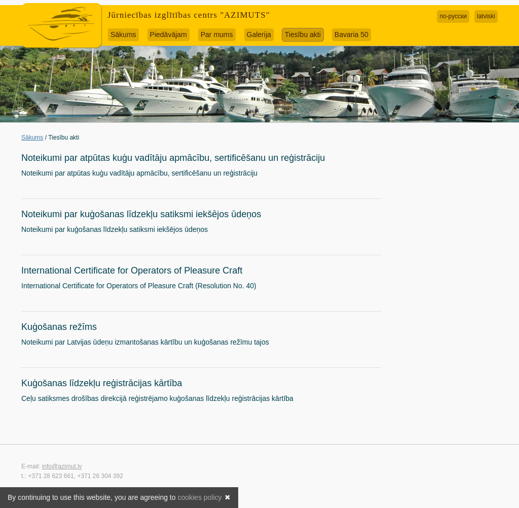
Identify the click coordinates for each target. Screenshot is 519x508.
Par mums (217, 34)
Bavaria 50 (351, 34)
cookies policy (199, 497)
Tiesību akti (303, 34)
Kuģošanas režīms (59, 327)
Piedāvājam (168, 34)
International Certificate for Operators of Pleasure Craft (131, 270)
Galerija (259, 34)
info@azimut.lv (62, 466)
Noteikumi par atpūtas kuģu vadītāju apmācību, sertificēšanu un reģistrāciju (173, 158)
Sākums (123, 34)
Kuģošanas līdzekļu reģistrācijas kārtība (101, 383)
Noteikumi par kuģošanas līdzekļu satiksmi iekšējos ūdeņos (141, 214)
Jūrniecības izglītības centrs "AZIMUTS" (188, 15)
